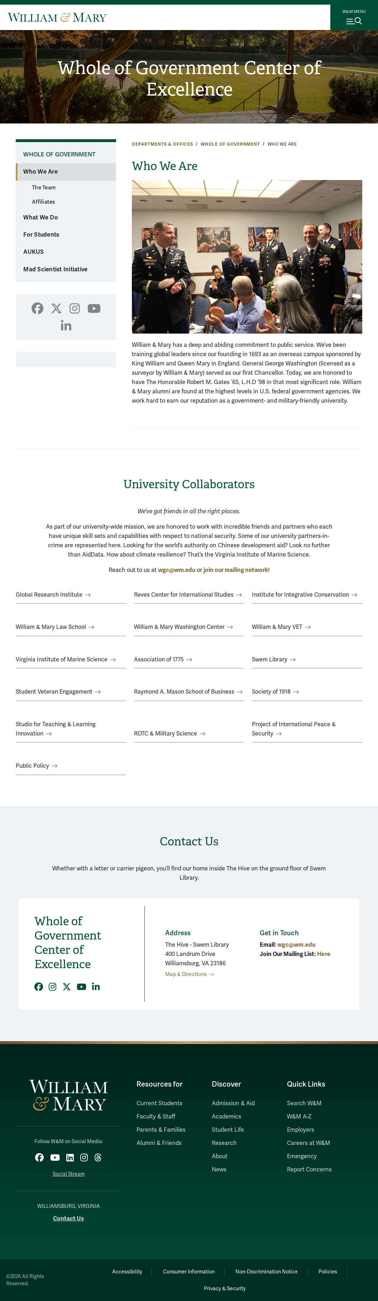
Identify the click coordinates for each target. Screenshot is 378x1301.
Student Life (228, 1129)
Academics (226, 1116)
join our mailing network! (237, 570)
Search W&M (304, 1103)
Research (224, 1143)
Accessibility (127, 1271)
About (220, 1156)
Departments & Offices (162, 144)
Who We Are (40, 171)
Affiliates (43, 202)
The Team (44, 187)
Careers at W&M (308, 1143)
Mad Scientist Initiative (55, 269)
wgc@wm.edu (176, 570)
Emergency (302, 1156)
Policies (328, 1271)
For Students (41, 234)
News (219, 1169)
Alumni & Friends (159, 1143)
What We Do (40, 217)
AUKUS (33, 252)
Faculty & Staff (156, 1116)
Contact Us (68, 1218)
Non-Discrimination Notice (266, 1271)
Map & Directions (186, 974)
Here (323, 954)
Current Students (159, 1103)
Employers (300, 1129)
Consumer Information (189, 1271)
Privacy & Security (225, 1289)
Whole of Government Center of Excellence (189, 79)
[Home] (57, 17)
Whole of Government (230, 144)
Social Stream (69, 1174)
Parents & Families (161, 1129)
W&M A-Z (299, 1116)
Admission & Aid (233, 1103)
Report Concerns (309, 1169)
